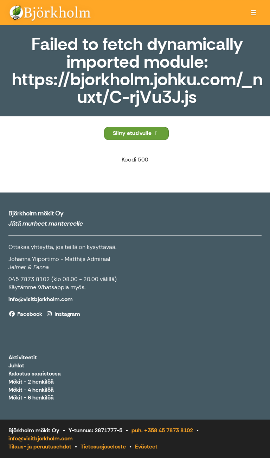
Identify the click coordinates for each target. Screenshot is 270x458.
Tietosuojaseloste (103, 446)
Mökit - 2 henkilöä (31, 382)
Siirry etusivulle (136, 133)
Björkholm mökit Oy (36, 213)
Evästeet (146, 446)
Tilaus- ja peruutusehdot (39, 446)
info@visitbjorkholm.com (40, 438)
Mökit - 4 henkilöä (31, 390)
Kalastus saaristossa (34, 374)
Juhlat (16, 365)
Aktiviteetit (22, 357)
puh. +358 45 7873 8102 (162, 430)
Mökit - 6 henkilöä (31, 398)
